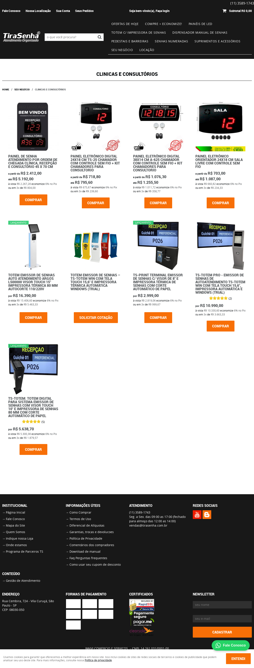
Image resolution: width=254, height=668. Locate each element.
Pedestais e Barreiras (129, 41)
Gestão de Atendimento (23, 580)
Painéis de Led (200, 24)
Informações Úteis (83, 505)
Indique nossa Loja (19, 538)
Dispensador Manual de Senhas (199, 32)
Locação (146, 50)
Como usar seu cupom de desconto (95, 564)
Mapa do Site (15, 525)
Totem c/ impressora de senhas (138, 32)
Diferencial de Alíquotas (86, 525)
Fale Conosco (11, 11)
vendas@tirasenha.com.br (148, 525)
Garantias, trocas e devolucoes (91, 532)
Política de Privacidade (85, 538)
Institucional (14, 505)
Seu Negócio (122, 50)
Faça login (163, 11)
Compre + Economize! (163, 24)
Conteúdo (11, 573)
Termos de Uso (80, 519)
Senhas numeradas (171, 41)
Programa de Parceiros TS (24, 551)
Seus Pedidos (84, 11)
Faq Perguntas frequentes (88, 558)
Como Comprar (80, 512)
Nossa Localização (38, 11)
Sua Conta (63, 11)
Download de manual (85, 551)
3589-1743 (139, 512)
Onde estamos (16, 545)
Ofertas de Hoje (125, 24)
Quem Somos (15, 532)
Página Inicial (15, 512)
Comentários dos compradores (91, 545)
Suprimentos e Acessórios (217, 41)
